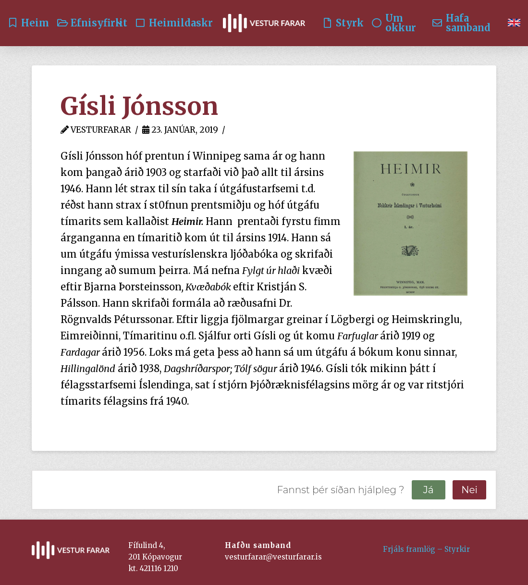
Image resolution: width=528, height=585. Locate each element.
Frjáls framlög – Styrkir (426, 549)
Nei (469, 490)
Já (428, 490)
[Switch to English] (514, 23)
